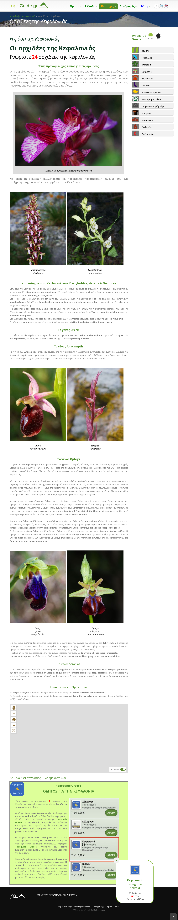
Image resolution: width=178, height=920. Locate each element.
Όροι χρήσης (98, 907)
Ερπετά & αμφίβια (146, 91)
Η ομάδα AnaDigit (65, 907)
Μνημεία (141, 112)
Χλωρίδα (141, 64)
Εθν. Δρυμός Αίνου (147, 98)
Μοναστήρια (143, 119)
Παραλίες (142, 57)
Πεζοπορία (143, 133)
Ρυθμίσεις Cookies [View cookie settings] (112, 907)
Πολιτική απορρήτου (82, 907)
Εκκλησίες (142, 126)
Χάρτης (140, 50)
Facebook (156, 6)
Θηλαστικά (142, 78)
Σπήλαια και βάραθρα (148, 105)
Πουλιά (141, 84)
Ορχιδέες (142, 71)
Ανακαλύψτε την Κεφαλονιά (22, 16)
